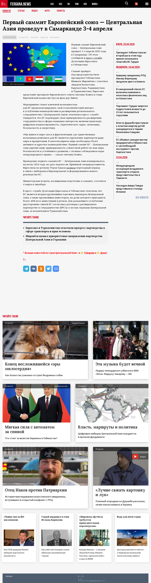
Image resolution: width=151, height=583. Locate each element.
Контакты (9, 575)
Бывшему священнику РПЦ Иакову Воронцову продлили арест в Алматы (131, 78)
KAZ (52, 4)
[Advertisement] (75, 296)
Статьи (21, 11)
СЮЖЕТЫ (61, 11)
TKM (77, 4)
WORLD (96, 4)
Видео (35, 11)
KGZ (60, 4)
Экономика (54, 37)
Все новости (142, 197)
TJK (68, 4)
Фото (47, 11)
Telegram (89, 252)
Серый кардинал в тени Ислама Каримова (56, 518)
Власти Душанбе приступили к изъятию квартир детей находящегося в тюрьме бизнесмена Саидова (132, 127)
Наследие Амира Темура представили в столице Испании (129, 188)
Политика (34, 37)
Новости (7, 11)
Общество (44, 37)
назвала (71, 167)
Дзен (103, 252)
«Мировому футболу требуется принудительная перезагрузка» (92, 521)
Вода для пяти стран (130, 516)
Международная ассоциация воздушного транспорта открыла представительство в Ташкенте (129, 172)
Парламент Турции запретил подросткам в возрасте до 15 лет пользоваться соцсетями (132, 110)
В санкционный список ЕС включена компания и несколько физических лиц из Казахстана (131, 94)
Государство (23, 37)
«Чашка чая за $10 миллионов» (14, 518)
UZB (86, 4)
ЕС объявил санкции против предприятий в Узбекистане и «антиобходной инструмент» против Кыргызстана (131, 146)
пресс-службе (94, 57)
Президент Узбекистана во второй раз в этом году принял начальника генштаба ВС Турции (131, 57)
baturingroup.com (94, 580)
